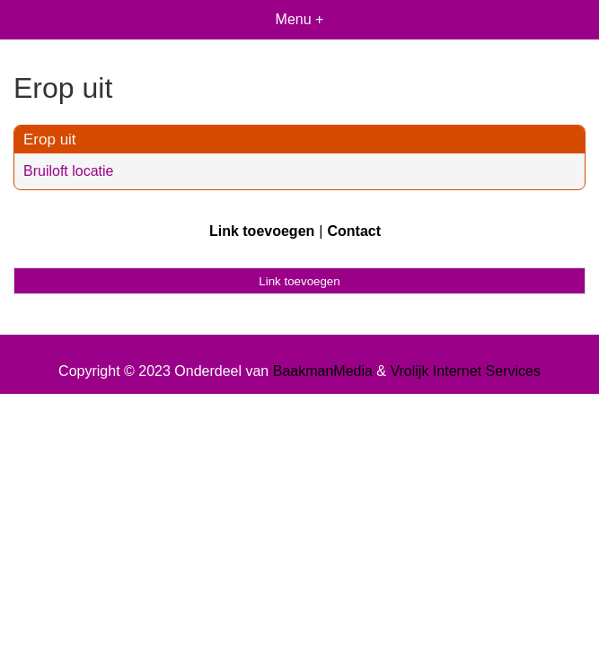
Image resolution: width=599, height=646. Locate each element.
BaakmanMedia (323, 371)
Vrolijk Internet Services (465, 371)
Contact (354, 231)
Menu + (300, 19)
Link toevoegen (261, 231)
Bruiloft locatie (68, 171)
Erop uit (49, 139)
